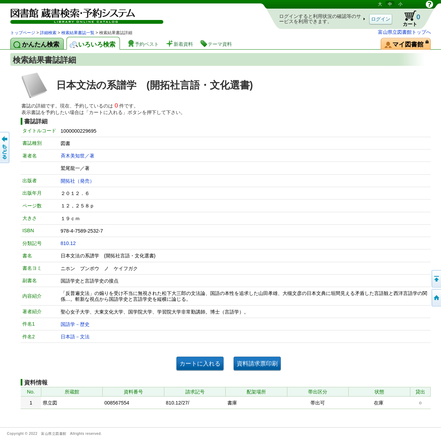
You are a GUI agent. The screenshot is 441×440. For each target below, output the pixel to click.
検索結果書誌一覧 (77, 32)
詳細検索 (48, 32)
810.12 (68, 243)
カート (408, 18)
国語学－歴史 (75, 324)
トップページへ (436, 297)
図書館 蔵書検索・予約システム (82, 14)
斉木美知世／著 (77, 155)
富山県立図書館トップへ (404, 32)
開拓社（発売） (77, 181)
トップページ (22, 32)
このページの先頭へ (436, 278)
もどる (5, 147)
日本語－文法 (75, 336)
